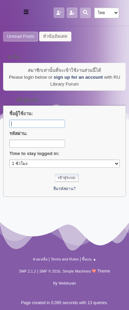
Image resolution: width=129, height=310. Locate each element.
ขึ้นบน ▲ (89, 259)
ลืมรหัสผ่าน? (64, 188)
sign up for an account (78, 77)
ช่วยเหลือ (40, 259)
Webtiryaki (67, 283)
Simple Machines (77, 271)
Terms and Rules (65, 259)
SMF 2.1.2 (27, 271)
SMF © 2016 (50, 271)
